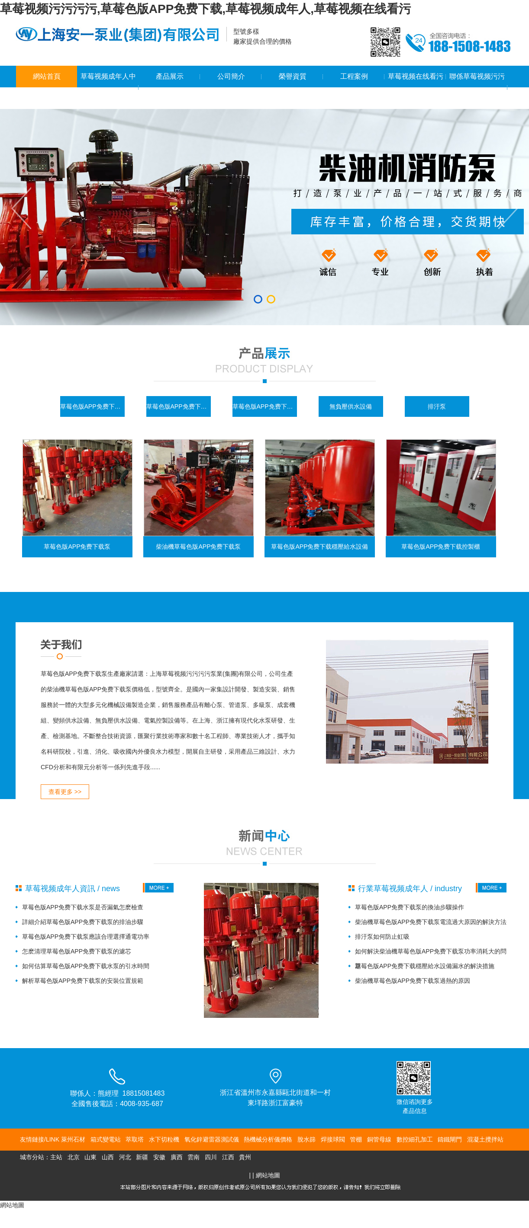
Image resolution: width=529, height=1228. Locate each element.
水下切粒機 (164, 1139)
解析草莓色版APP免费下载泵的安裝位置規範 (82, 980)
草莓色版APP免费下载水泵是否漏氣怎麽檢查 (82, 907)
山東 (90, 1157)
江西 (228, 1157)
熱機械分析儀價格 (268, 1139)
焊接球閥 (333, 1139)
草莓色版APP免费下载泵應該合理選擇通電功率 (85, 936)
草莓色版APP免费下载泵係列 (92, 406)
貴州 (245, 1157)
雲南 (193, 1157)
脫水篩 (306, 1139)
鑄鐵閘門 (450, 1139)
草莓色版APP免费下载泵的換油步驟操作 (409, 907)
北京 (74, 1157)
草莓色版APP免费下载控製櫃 (178, 406)
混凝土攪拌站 (485, 1139)
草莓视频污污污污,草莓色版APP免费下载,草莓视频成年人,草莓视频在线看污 (205, 9)
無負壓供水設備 (350, 406)
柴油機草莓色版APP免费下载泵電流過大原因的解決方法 (430, 921)
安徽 (159, 1157)
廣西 (177, 1157)
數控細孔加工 (415, 1139)
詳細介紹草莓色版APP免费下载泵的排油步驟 (82, 921)
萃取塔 (135, 1139)
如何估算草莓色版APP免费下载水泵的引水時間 (85, 966)
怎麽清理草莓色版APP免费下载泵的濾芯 (76, 951)
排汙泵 (437, 406)
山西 (108, 1157)
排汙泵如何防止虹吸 (382, 936)
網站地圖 (268, 1175)
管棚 (356, 1139)
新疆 (142, 1157)
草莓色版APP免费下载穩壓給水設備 (264, 406)
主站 (56, 1157)
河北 (125, 1157)
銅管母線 (379, 1139)
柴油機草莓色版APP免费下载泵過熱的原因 (412, 980)
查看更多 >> (64, 791)
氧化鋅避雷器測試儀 (211, 1139)
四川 (211, 1157)
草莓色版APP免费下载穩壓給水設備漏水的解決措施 (424, 966)
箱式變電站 (105, 1139)
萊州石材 (73, 1139)
